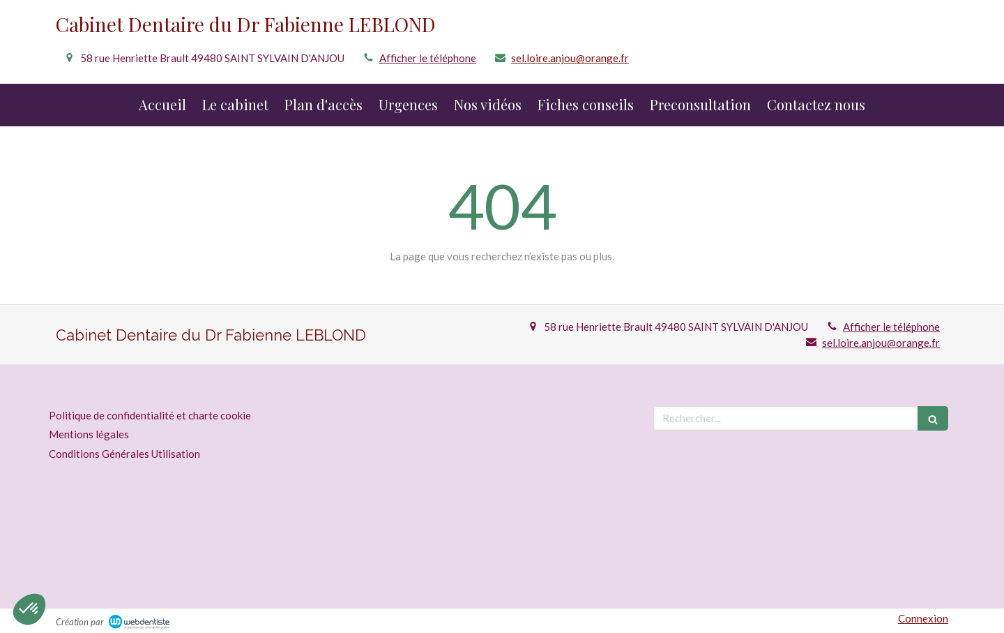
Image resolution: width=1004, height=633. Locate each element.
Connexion (923, 618)
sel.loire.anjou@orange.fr (570, 58)
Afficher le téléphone (427, 58)
